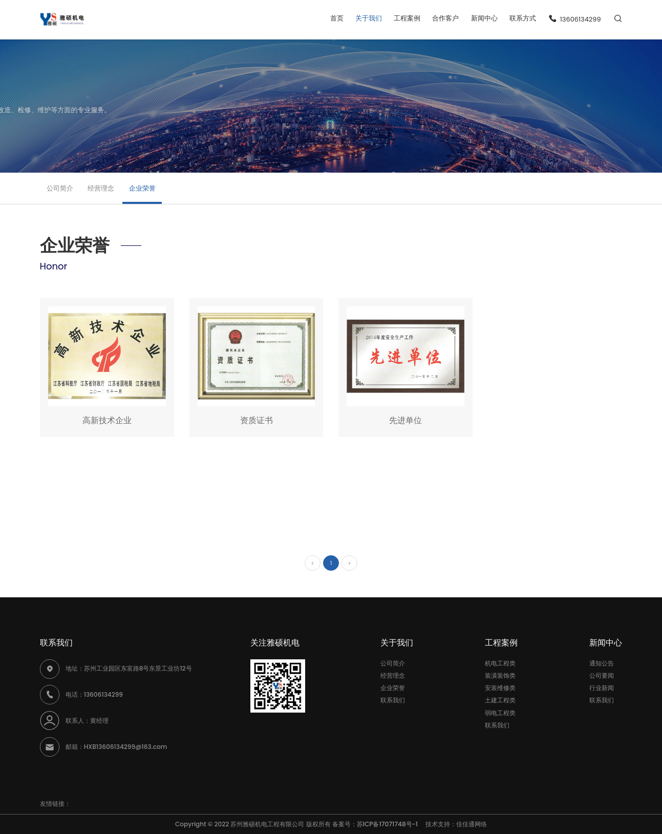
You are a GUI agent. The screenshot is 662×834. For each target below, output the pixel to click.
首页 (337, 18)
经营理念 (101, 188)
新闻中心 (484, 18)
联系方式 (522, 18)
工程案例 (407, 18)
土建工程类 (500, 700)
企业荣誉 (142, 188)
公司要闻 (601, 675)
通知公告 (601, 663)
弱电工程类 (500, 712)
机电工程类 (500, 663)
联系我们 (392, 700)
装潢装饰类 (500, 675)
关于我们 (368, 18)
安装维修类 (500, 687)
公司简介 (60, 188)
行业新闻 (601, 687)
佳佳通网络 (471, 824)
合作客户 (445, 18)
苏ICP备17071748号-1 (390, 824)
